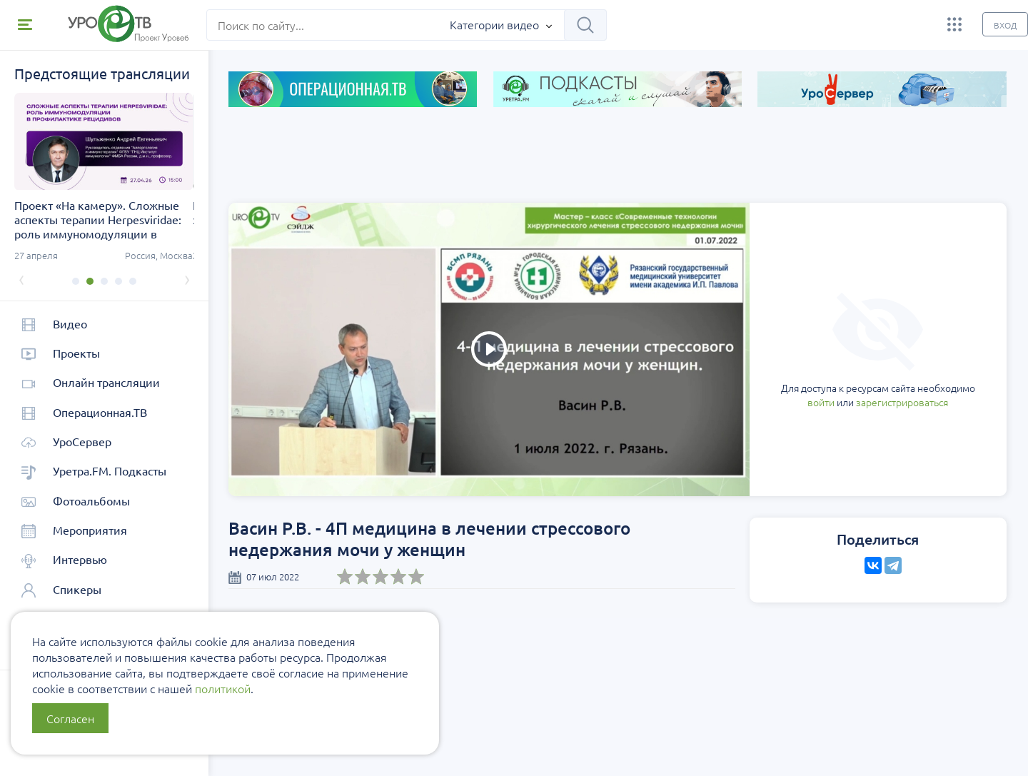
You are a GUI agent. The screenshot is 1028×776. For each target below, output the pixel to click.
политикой (223, 688)
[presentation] (21, 278)
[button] (75, 281)
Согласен (70, 718)
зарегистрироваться (824, 350)
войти (743, 350)
